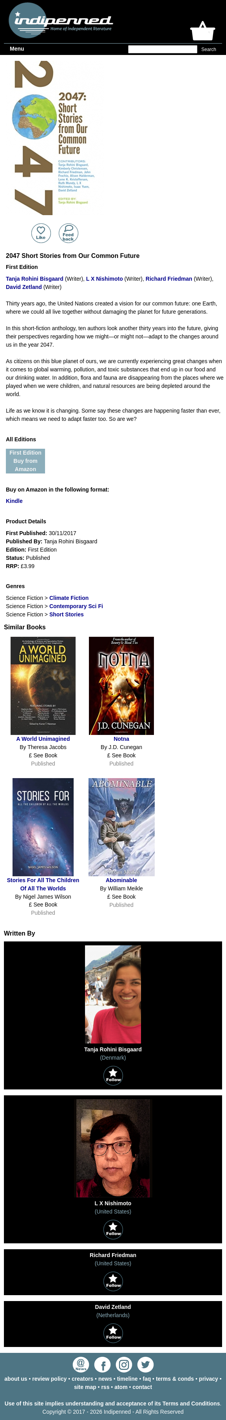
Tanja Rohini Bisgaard (34, 279)
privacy (208, 1379)
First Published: (26, 533)
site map (85, 1387)
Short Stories (66, 614)
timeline (127, 1379)
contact (142, 1387)
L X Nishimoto (104, 279)
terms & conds (175, 1379)
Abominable (121, 880)
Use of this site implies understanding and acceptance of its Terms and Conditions (112, 1403)
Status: (15, 558)
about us (15, 1379)
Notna (121, 739)
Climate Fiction (69, 598)
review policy (49, 1379)
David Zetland (24, 287)
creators (82, 1379)
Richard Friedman (169, 279)
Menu (17, 49)
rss (105, 1387)
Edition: (16, 549)
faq (147, 1379)
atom (120, 1387)
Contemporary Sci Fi (76, 606)
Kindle (14, 501)
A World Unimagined (43, 739)
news (105, 1379)
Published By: (24, 541)
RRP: (12, 566)
